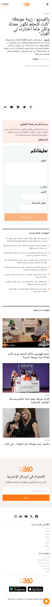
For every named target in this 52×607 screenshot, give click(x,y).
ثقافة (47, 537)
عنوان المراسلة (39, 202)
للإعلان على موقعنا (43, 563)
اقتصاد (47, 531)
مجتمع (47, 534)
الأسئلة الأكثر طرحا (43, 560)
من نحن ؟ (46, 557)
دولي (48, 549)
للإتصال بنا (45, 569)
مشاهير (46, 13)
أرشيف (47, 572)
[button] (46, 601)
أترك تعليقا (26, 217)
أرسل (26, 498)
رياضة (47, 543)
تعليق (43, 160)
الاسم (43, 191)
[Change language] (5, 4)
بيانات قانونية (45, 566)
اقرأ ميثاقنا (43, 139)
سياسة (47, 528)
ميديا (47, 540)
